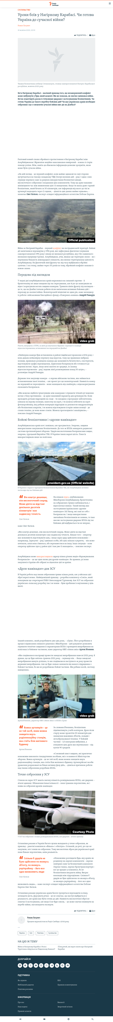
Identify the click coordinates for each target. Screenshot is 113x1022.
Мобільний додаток (26, 985)
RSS (59, 980)
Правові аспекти (24, 1011)
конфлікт (57, 248)
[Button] (80, 35)
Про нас (21, 1003)
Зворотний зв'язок (65, 1007)
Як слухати (22, 980)
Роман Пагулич (24, 26)
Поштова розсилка (25, 989)
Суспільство (24, 10)
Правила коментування (67, 985)
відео (66, 497)
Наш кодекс (23, 1007)
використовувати (45, 557)
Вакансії (61, 1003)
